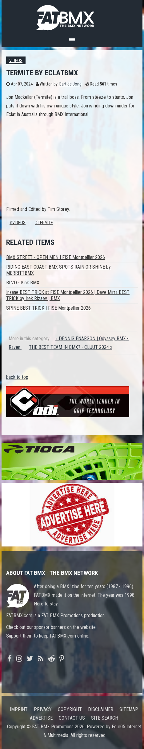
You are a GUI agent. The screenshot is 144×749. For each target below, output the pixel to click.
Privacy (43, 709)
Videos (15, 60)
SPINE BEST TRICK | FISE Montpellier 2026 (48, 308)
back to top (17, 377)
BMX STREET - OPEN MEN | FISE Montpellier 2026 (55, 257)
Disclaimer (100, 709)
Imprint (19, 709)
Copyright (70, 709)
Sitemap (128, 709)
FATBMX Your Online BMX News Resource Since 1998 (72, 16)
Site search (104, 718)
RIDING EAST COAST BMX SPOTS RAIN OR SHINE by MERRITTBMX (58, 270)
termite (45, 222)
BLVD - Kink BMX (22, 283)
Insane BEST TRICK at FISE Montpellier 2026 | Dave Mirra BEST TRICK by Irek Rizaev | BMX (68, 295)
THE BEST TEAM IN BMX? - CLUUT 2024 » (70, 347)
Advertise (41, 718)
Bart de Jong (70, 84)
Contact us (72, 718)
